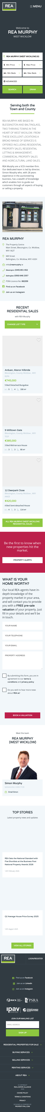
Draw (33, 89)
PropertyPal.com (22, 1106)
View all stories (22, 945)
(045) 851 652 (17, 270)
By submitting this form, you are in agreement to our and (23, 678)
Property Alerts (22, 560)
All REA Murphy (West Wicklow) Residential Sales (22, 522)
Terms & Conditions (23, 1097)
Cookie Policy (22, 1093)
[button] (22, 81)
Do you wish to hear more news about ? (22, 691)
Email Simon (13, 792)
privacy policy (28, 682)
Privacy (22, 1100)
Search (12, 89)
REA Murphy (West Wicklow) (22, 56)
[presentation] (20, 701)
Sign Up (23, 1033)
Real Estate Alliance (22, 1087)
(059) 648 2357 (17, 275)
